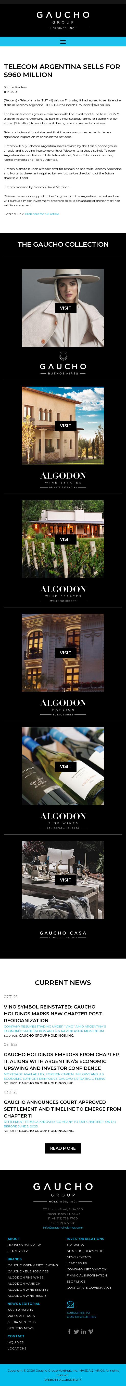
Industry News (20, 1328)
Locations (17, 1348)
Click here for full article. (42, 214)
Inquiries (15, 1342)
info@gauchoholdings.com (63, 1227)
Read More (63, 1148)
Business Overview (24, 1245)
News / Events (79, 1257)
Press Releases (21, 1316)
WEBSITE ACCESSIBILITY (63, 1379)
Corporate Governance (89, 1287)
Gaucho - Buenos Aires (28, 1271)
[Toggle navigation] (63, 41)
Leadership (18, 1251)
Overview (75, 1245)
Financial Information (87, 1275)
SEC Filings (76, 1281)
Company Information (87, 1269)
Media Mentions (21, 1322)
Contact (16, 1336)
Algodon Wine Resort (28, 1296)
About (14, 1239)
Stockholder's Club (85, 1251)
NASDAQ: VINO (91, 1370)
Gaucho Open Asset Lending (33, 1265)
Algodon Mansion (24, 1283)
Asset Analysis (20, 1310)
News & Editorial (24, 1304)
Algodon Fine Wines (25, 1277)
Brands (15, 1259)
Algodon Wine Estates (28, 1289)
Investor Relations (85, 1239)
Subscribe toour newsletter (81, 1315)
